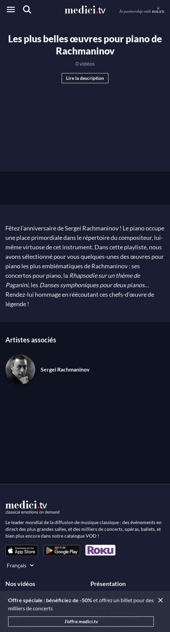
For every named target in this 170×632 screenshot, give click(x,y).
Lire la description (85, 78)
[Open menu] (10, 9)
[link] (21, 550)
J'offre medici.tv (81, 621)
